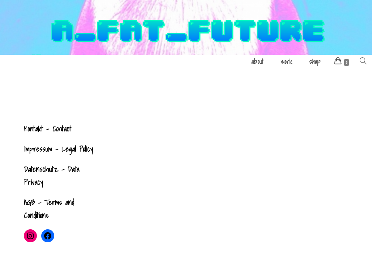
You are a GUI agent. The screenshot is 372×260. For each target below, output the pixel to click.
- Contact (57, 129)
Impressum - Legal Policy (58, 149)
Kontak (32, 129)
